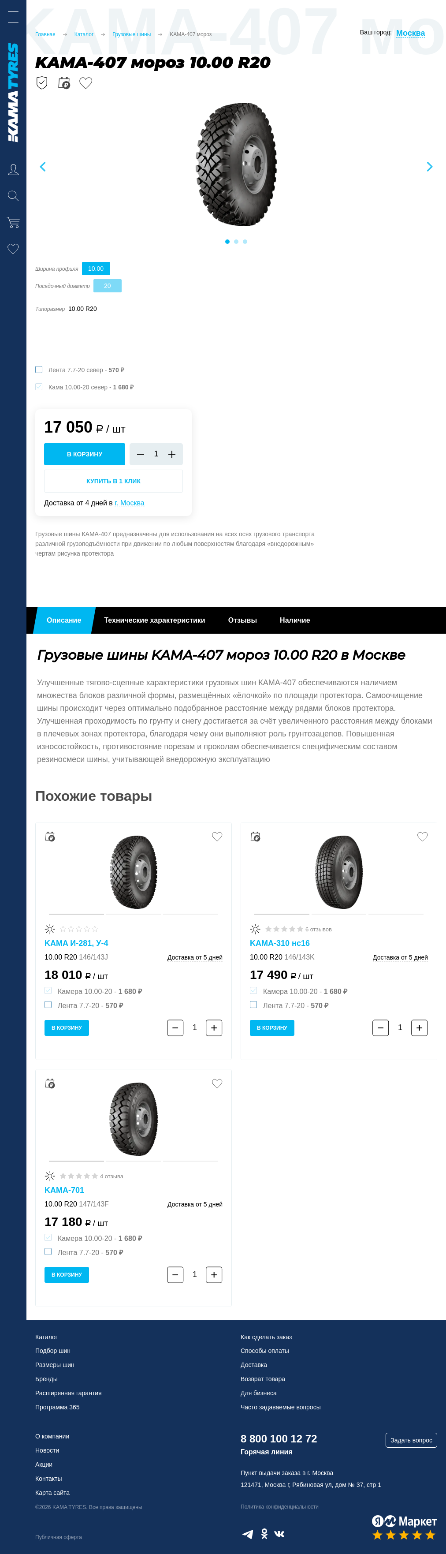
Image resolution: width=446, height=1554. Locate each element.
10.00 (96, 268)
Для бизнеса (259, 1393)
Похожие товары (93, 796)
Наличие (295, 620)
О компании (52, 1436)
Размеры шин (54, 1364)
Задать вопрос (411, 1440)
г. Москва (129, 503)
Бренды (46, 1378)
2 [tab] (236, 241)
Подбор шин (53, 1350)
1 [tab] (227, 241)
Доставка (254, 1364)
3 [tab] (245, 241)
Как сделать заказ (266, 1337)
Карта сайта (52, 1492)
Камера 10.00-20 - (100, 991)
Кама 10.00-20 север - (91, 387)
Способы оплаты (265, 1350)
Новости (47, 1450)
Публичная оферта (58, 1537)
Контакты (48, 1478)
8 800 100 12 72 (279, 1439)
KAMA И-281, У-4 (76, 943)
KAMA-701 (64, 1190)
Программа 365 (57, 1407)
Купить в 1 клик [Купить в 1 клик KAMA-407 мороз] (113, 481)
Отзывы (242, 620)
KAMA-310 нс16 (280, 943)
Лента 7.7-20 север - (86, 370)
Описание (64, 620)
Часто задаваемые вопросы (281, 1407)
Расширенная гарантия (68, 1393)
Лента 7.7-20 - (90, 1005)
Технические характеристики (154, 620)
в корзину (84, 454)
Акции (43, 1464)
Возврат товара (263, 1378)
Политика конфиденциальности (280, 1507)
